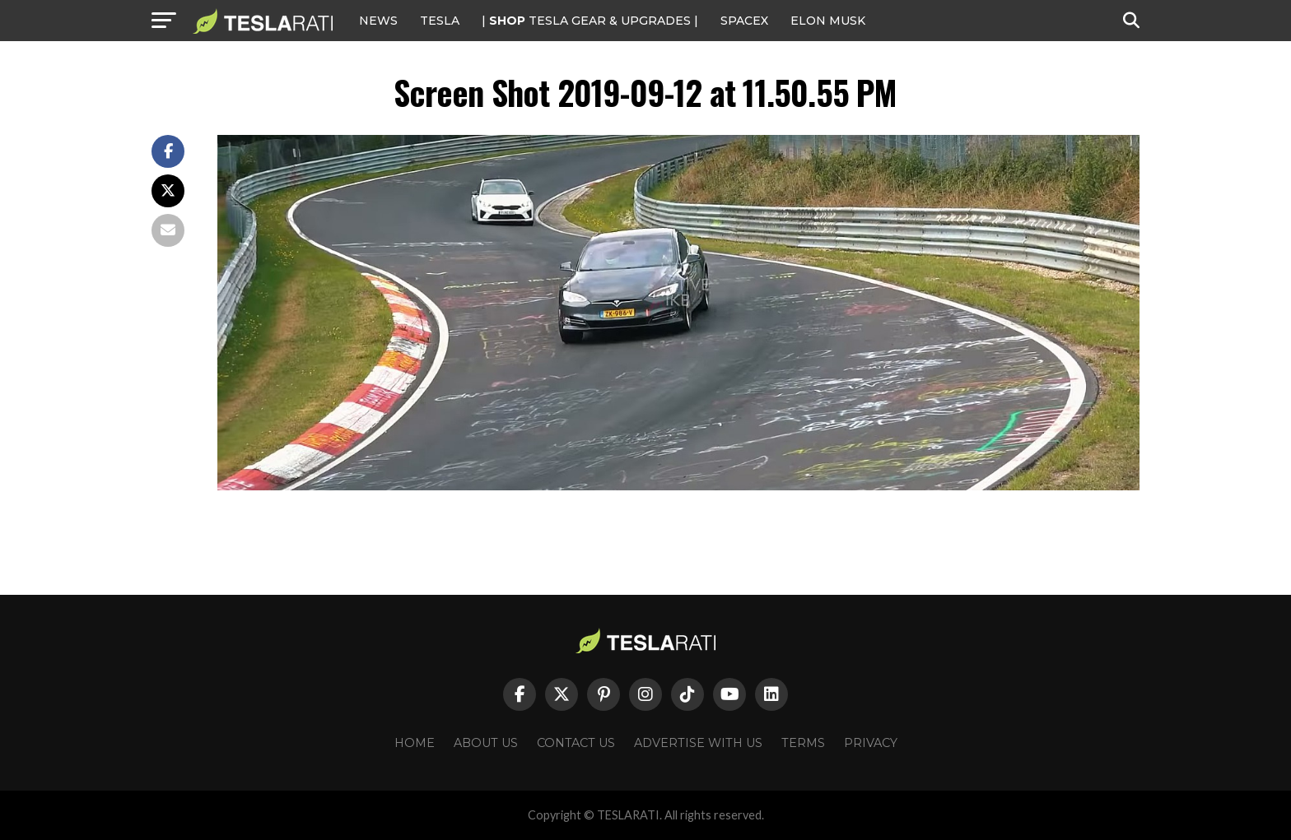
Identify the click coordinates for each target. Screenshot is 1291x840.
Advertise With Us (698, 743)
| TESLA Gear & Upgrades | (590, 20)
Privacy (870, 743)
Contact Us (576, 743)
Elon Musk (827, 20)
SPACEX (744, 20)
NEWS (378, 20)
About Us (486, 743)
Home (414, 743)
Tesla (439, 20)
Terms (803, 743)
